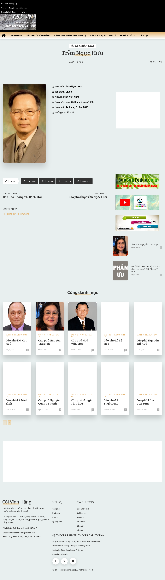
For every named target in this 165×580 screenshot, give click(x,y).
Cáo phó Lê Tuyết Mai (111, 401)
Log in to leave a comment (16, 214)
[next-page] (9, 422)
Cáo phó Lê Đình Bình (17, 401)
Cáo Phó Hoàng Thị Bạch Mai (22, 197)
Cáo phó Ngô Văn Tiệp (79, 342)
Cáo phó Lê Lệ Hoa (113, 342)
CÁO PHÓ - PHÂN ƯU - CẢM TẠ (16, 335)
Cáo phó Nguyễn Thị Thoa (82, 401)
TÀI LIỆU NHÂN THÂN (82, 46)
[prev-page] (5, 422)
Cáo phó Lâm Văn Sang (145, 401)
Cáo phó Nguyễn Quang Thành (49, 401)
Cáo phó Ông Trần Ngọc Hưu (88, 197)
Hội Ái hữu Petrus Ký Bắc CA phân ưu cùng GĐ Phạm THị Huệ (145, 269)
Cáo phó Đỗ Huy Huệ (16, 342)
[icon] (3, 35)
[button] (32, 17)
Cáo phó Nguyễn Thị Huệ (147, 342)
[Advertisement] (138, 110)
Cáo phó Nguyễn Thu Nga (144, 244)
